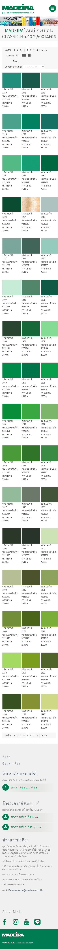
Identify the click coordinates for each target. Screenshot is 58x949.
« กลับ (8, 49)
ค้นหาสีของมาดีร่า (24, 787)
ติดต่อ (6, 757)
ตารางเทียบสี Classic (25, 817)
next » (44, 735)
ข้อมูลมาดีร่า (11, 763)
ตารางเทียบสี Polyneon (26, 827)
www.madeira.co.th (25, 943)
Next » (44, 49)
